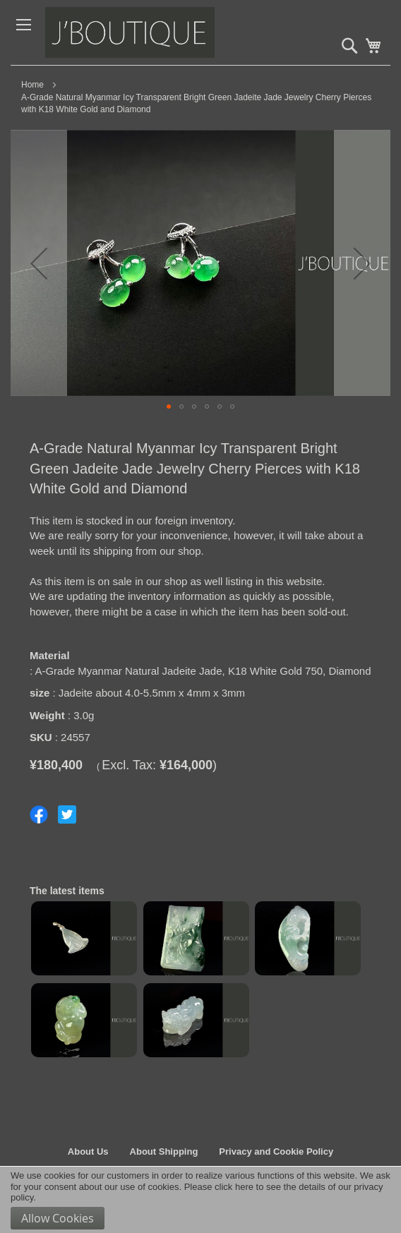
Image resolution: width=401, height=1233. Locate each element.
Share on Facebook (39, 814)
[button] (39, 263)
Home (32, 85)
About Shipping (164, 1151)
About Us (88, 1151)
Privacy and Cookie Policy (276, 1151)
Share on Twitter (67, 814)
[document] (200, 1199)
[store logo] (151, 32)
